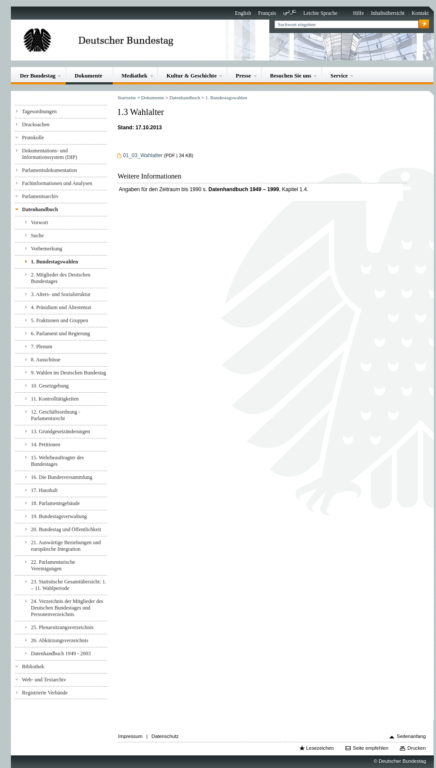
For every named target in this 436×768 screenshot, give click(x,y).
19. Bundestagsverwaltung (59, 516)
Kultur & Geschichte (192, 75)
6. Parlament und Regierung (60, 333)
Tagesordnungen (39, 111)
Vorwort (39, 222)
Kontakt (420, 13)
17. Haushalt (44, 490)
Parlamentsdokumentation (49, 170)
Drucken (416, 748)
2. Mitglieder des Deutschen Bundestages (61, 278)
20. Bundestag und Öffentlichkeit (66, 529)
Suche (37, 235)
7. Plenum (41, 347)
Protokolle (33, 138)
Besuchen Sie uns (291, 75)
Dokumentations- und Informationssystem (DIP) (49, 154)
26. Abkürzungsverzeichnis (59, 640)
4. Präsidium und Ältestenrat (61, 307)
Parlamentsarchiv (40, 196)
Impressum (130, 736)
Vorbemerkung (46, 249)
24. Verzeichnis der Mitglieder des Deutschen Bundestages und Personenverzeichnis (67, 607)
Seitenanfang (411, 736)
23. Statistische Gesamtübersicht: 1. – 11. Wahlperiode (68, 585)
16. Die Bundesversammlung (61, 477)
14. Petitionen (45, 444)
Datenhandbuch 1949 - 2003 (61, 653)
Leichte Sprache (320, 13)
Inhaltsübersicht (387, 13)
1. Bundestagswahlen (54, 262)
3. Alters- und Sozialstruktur (61, 294)
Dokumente (88, 75)
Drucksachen (35, 124)
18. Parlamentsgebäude (55, 503)
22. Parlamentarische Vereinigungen (53, 565)
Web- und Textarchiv (44, 680)
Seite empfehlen (371, 748)
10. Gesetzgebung (50, 386)
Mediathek (134, 75)
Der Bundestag (38, 75)
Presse (243, 75)
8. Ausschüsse (45, 360)
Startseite (126, 97)
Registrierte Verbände (44, 693)
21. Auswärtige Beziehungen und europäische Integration (66, 545)
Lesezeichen (320, 748)
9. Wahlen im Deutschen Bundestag (68, 373)
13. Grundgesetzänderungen (60, 431)
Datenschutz (165, 736)
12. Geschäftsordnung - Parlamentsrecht (55, 415)
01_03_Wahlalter (142, 155)
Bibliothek (33, 667)
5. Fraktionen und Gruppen (59, 320)
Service (339, 75)
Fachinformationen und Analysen (57, 183)
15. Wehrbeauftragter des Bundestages (57, 461)
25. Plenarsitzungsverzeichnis (62, 627)
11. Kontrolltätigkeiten (55, 399)
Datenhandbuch (40, 209)
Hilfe (358, 13)
